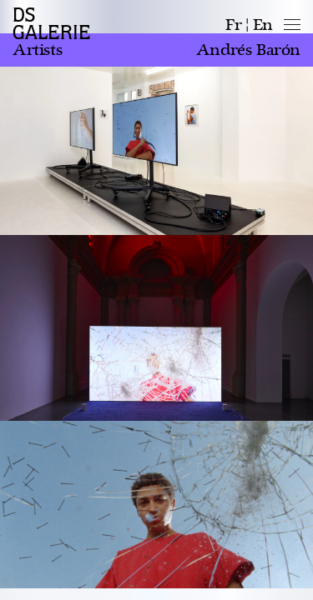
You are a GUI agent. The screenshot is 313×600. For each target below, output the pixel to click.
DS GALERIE (52, 24)
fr (233, 25)
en (263, 25)
